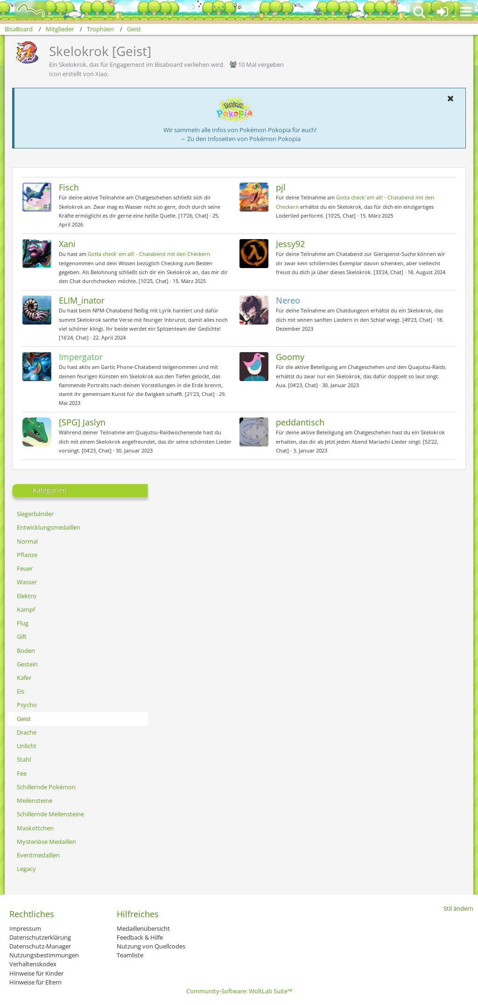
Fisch (69, 187)
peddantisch (300, 422)
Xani (67, 243)
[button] (466, 11)
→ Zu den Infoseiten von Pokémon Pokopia (240, 138)
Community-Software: (239, 991)
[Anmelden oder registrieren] (442, 11)
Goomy (290, 356)
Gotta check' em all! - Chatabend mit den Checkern (149, 253)
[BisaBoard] (25, 10)
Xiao (101, 74)
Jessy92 (290, 243)
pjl (281, 187)
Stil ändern (458, 908)
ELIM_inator (82, 300)
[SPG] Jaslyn (82, 422)
